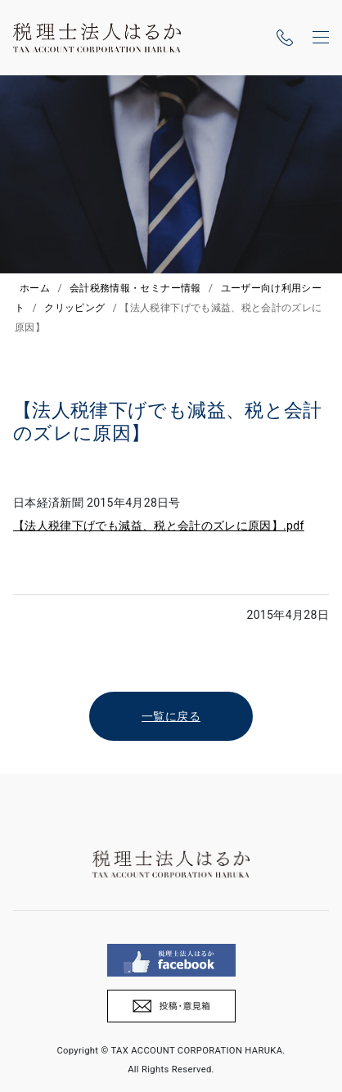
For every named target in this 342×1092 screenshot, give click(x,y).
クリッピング (74, 308)
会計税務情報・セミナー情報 (135, 288)
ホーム (35, 288)
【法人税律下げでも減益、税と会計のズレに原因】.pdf (158, 525)
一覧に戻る (171, 716)
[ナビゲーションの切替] (321, 37)
